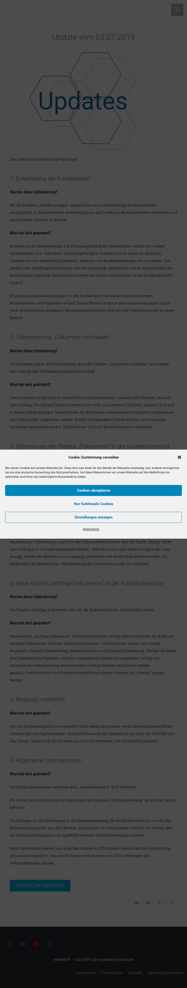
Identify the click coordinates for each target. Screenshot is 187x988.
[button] (179, 457)
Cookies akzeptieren (93, 490)
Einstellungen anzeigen (93, 517)
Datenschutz (91, 529)
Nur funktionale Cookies (93, 504)
